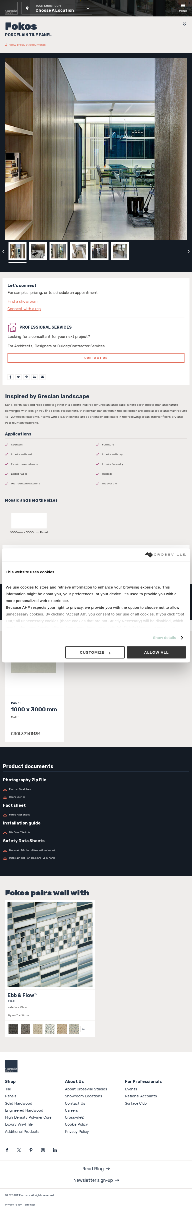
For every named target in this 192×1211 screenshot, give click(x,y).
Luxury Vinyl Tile (19, 1124)
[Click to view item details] (34, 689)
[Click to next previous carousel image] (189, 251)
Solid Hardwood (18, 1103)
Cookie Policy (76, 1124)
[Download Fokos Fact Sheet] (96, 815)
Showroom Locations (83, 1096)
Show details (164, 637)
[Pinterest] (27, 377)
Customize (95, 652)
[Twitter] (19, 377)
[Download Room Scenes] (96, 797)
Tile (8, 1089)
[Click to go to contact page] (96, 301)
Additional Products (22, 1131)
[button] (57, 8)
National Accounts (141, 1096)
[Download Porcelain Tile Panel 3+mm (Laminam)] (96, 850)
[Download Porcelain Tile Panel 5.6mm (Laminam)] (96, 858)
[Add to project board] (183, 24)
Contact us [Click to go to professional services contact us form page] (96, 358)
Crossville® (74, 1117)
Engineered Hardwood (24, 1110)
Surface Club (136, 1103)
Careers (71, 1110)
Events (131, 1089)
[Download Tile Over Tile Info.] (96, 832)
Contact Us (75, 1103)
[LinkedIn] (35, 377)
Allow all (156, 652)
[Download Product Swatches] (96, 789)
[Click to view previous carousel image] (3, 251)
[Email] (43, 377)
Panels (10, 1096)
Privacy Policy (77, 1131)
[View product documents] (96, 44)
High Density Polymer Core (28, 1117)
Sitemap (30, 1204)
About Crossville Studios (86, 1089)
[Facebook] (11, 377)
